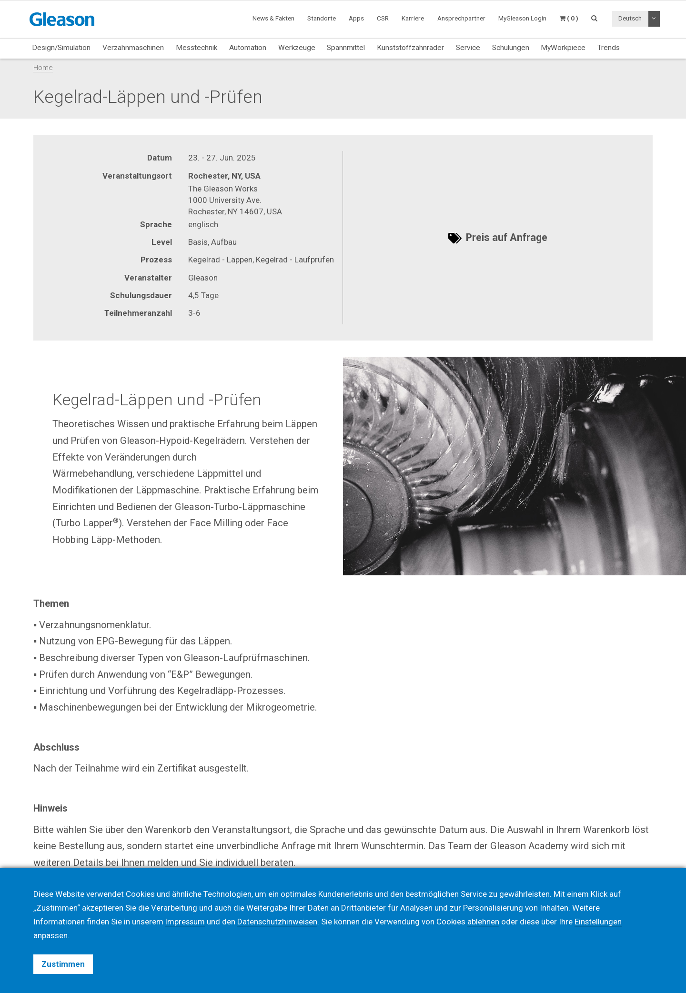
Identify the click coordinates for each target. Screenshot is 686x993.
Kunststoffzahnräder (410, 47)
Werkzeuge (296, 47)
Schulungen (510, 47)
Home (43, 67)
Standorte (321, 18)
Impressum (185, 921)
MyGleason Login (522, 18)
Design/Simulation (61, 47)
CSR (383, 18)
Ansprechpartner (461, 18)
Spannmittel (346, 47)
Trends (608, 47)
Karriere (413, 18)
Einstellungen (601, 921)
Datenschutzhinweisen (279, 921)
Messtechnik (196, 47)
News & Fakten (273, 18)
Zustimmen (63, 964)
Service (468, 47)
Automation (247, 47)
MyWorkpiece (563, 47)
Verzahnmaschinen (133, 47)
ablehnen (486, 921)
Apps (356, 18)
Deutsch (630, 18)
